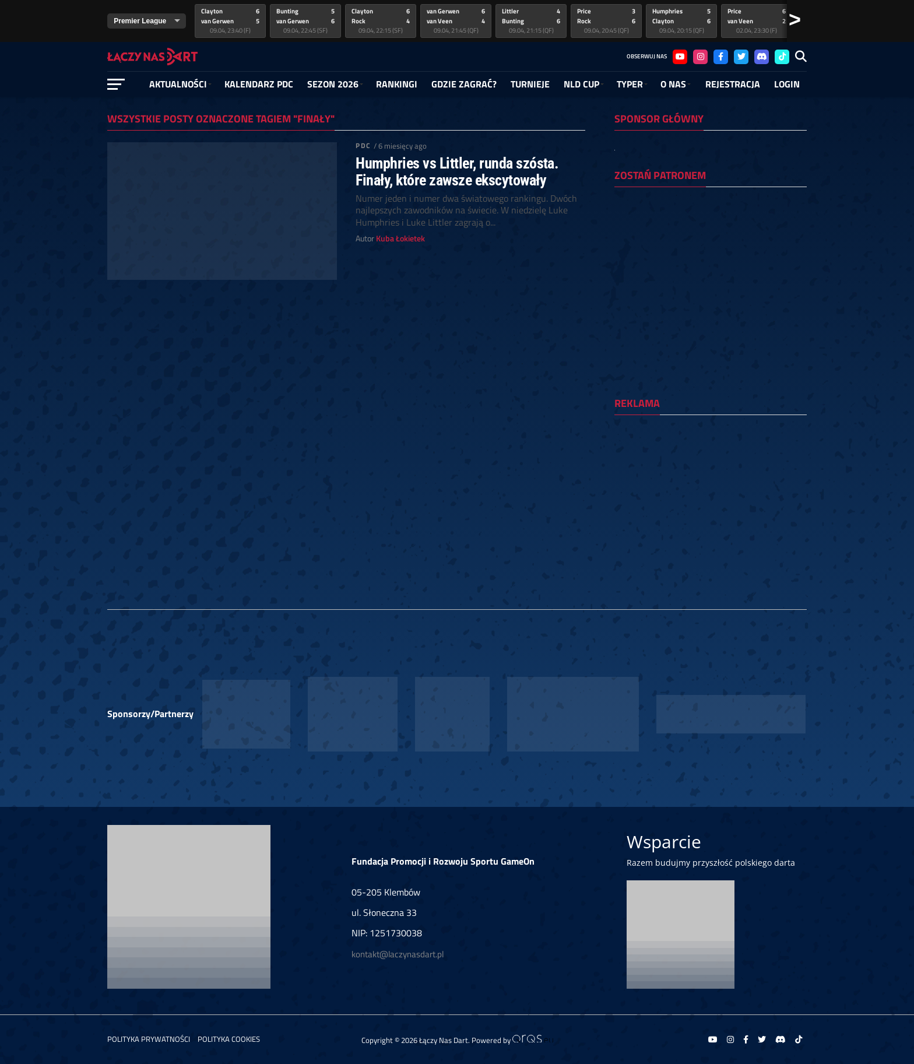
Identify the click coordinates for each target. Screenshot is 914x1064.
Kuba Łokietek (400, 238)
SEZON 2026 (332, 84)
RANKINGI (396, 84)
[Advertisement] (710, 500)
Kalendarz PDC (258, 84)
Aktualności (178, 84)
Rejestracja (732, 84)
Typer (630, 84)
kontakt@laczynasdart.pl (397, 954)
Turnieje (530, 84)
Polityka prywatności (148, 1039)
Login (787, 84)
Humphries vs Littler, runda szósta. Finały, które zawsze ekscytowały (457, 171)
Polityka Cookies (229, 1039)
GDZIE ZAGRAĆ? (464, 84)
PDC (363, 145)
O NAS (673, 84)
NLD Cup (581, 84)
